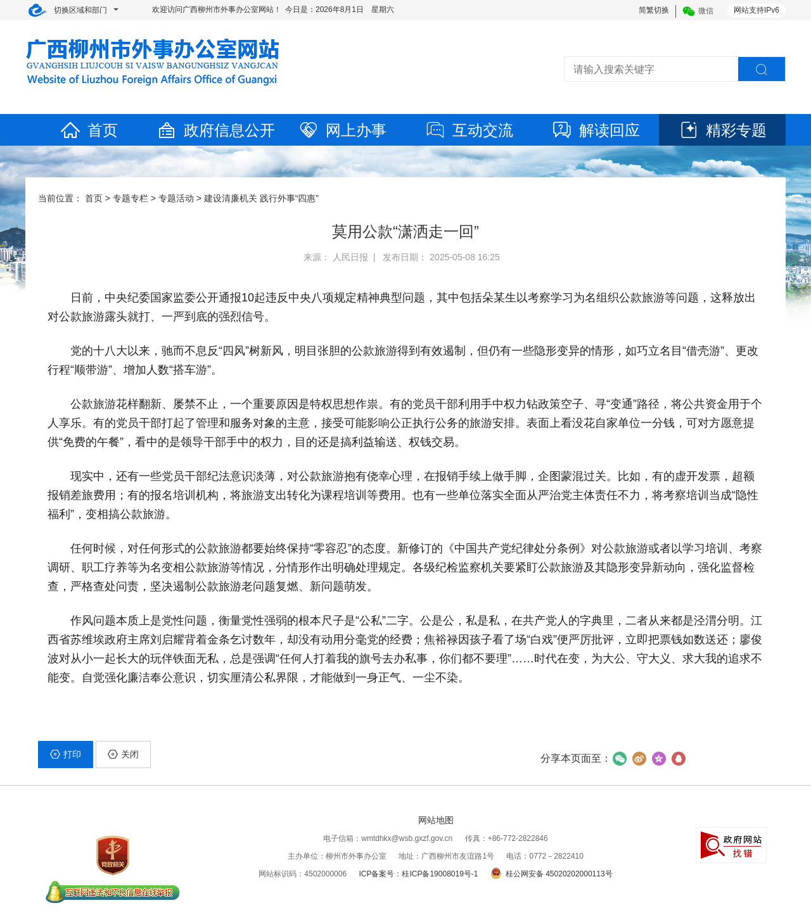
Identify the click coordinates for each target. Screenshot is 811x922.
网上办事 (342, 130)
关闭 (123, 754)
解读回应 (595, 130)
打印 (65, 754)
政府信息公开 (215, 130)
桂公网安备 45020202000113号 (551, 873)
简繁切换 (654, 10)
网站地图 (436, 820)
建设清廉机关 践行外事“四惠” (261, 198)
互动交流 (469, 130)
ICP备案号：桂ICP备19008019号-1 (418, 873)
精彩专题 (722, 130)
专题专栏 (130, 198)
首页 (89, 130)
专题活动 (176, 198)
